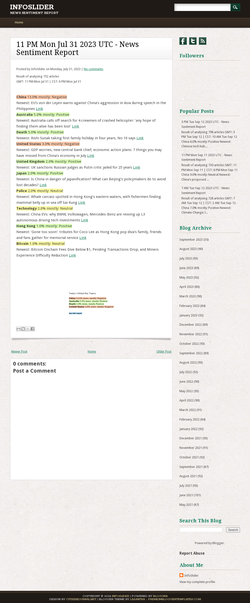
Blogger (218, 543)
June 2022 (186, 381)
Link (39, 109)
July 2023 (185, 258)
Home (19, 22)
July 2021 (185, 485)
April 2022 (186, 400)
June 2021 (186, 495)
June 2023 (186, 268)
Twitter (193, 41)
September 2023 (191, 239)
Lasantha (137, 599)
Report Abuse (192, 553)
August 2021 (188, 476)
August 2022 (188, 362)
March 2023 (187, 296)
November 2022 (190, 334)
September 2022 (191, 353)
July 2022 (185, 372)
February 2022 (189, 419)
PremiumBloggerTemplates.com (174, 599)
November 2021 (190, 448)
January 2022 (188, 429)
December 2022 (190, 324)
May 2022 (186, 391)
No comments (93, 69)
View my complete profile (197, 582)
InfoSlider (32, 7)
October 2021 (189, 457)
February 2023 (189, 306)
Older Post (163, 351)
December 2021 (190, 438)
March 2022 (187, 410)
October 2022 (189, 343)
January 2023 (188, 315)
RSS (202, 41)
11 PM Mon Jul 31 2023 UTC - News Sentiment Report (77, 48)
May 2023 (186, 277)
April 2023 (186, 287)
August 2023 (188, 249)
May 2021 (186, 504)
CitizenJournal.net (81, 599)
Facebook (183, 41)
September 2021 (191, 467)
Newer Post (19, 351)
